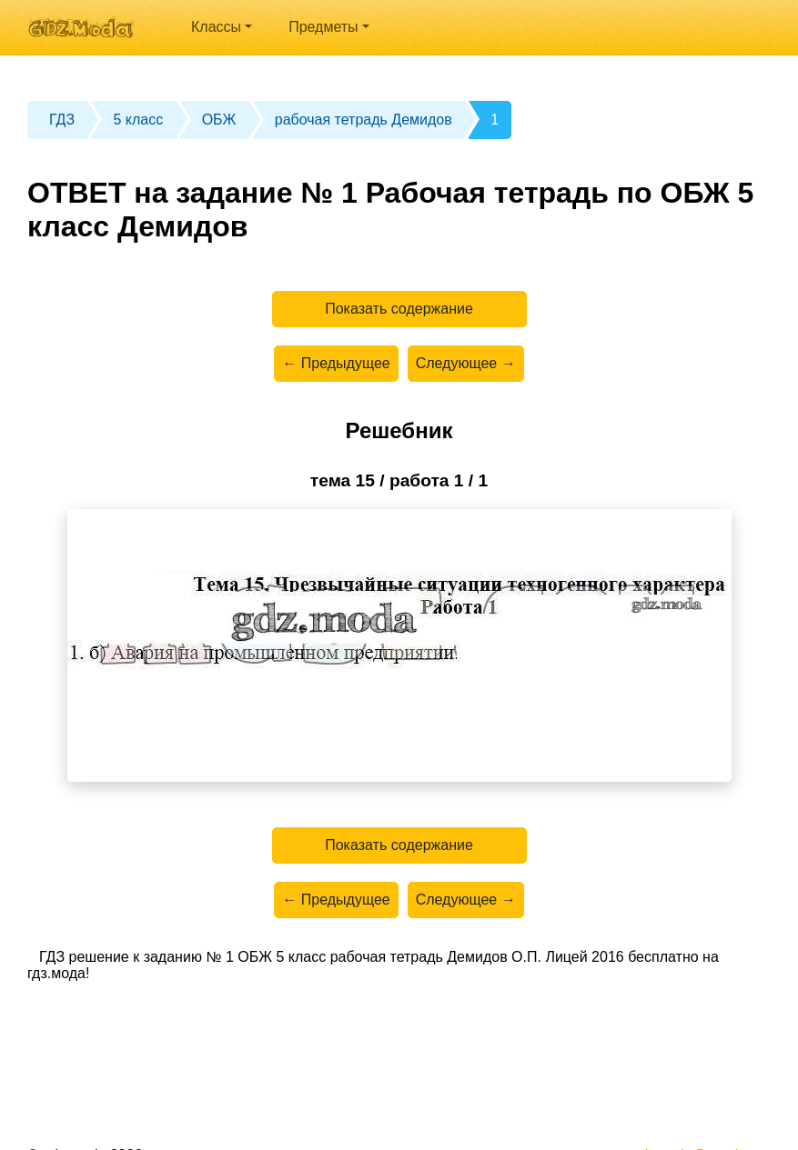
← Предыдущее (335, 363)
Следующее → (466, 363)
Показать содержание (399, 308)
